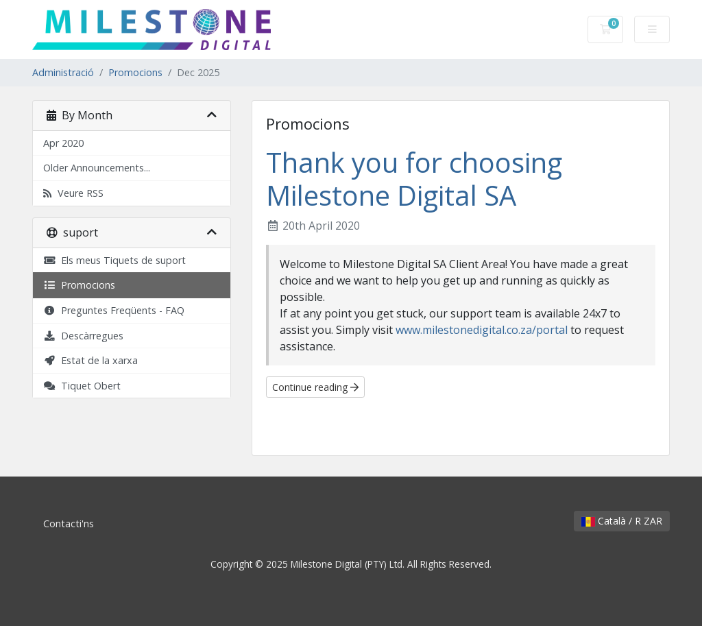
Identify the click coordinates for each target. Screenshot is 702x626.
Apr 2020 (63, 142)
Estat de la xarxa (90, 360)
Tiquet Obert (82, 385)
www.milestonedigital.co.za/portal (482, 329)
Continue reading (315, 387)
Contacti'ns (68, 523)
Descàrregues (83, 335)
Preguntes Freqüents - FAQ (113, 310)
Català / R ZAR (621, 520)
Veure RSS (73, 193)
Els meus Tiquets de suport (114, 260)
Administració (63, 72)
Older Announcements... (96, 167)
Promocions (135, 72)
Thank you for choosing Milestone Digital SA (414, 178)
